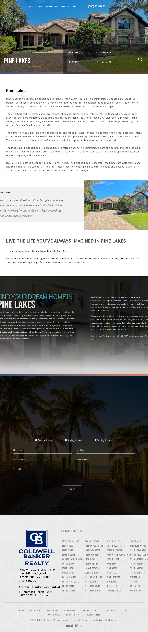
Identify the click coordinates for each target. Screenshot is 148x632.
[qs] (117, 52)
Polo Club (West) (70, 582)
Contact (110, 611)
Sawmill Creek (114, 591)
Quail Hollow (113, 577)
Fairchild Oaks (69, 573)
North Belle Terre (116, 546)
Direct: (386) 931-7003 (34, 577)
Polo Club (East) (70, 577)
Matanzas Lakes (92, 586)
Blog (97, 611)
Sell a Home (52, 611)
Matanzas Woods (93, 591)
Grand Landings (70, 591)
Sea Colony (135, 541)
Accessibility (93, 615)
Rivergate (111, 582)
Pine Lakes (112, 573)
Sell (41, 6)
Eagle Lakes (67, 568)
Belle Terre (67, 550)
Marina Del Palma (93, 577)
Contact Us (65, 6)
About (86, 611)
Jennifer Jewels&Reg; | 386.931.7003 (99, 6)
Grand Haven (68, 586)
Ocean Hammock (114, 550)
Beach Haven (68, 546)
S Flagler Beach (114, 586)
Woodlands (135, 591)
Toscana (134, 582)
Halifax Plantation (94, 546)
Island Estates (92, 568)
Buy (35, 6)
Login (123, 611)
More (75, 6)
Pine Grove (112, 568)
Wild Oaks (135, 586)
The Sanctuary (137, 573)
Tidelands (135, 577)
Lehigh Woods (92, 573)
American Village (70, 541)
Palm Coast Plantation (118, 555)
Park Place (112, 564)
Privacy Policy (73, 615)
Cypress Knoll (69, 564)
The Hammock (137, 568)
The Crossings (137, 564)
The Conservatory (139, 559)
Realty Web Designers (109, 620)
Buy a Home (35, 611)
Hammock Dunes (93, 555)
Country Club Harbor (73, 559)
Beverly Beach (69, 555)
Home (29, 6)
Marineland (90, 582)
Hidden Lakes (91, 559)
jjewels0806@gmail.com (35, 573)
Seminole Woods (138, 546)
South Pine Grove (138, 550)
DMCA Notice (54, 615)
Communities (51, 6)
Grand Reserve (92, 541)
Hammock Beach (93, 550)
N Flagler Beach (114, 541)
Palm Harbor (113, 559)
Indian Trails (91, 564)
